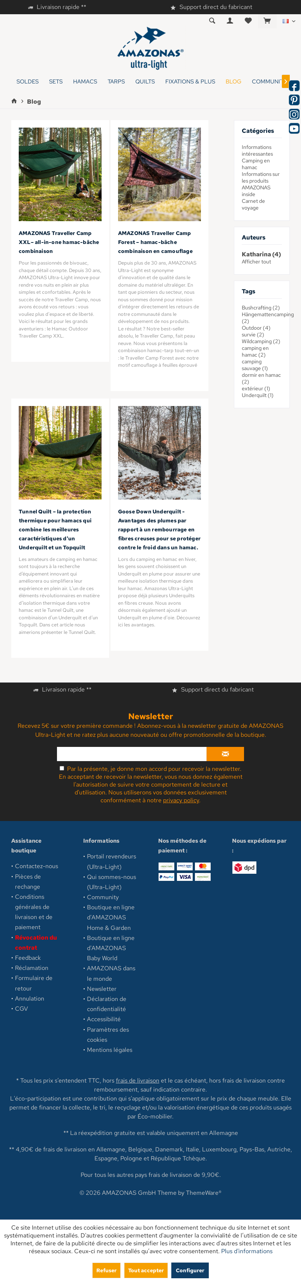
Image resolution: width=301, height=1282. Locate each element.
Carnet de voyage (253, 204)
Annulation (29, 998)
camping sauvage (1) (255, 365)
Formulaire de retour (33, 983)
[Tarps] (116, 81)
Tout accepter (146, 1270)
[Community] (269, 81)
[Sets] (56, 81)
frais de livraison (137, 1080)
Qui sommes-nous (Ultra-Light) (111, 882)
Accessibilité (104, 1019)
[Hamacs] (85, 81)
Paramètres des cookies (108, 1035)
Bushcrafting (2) (261, 307)
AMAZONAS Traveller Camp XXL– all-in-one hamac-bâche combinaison (59, 242)
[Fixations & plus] (190, 81)
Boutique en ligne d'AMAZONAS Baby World (111, 948)
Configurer (190, 1270)
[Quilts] (145, 81)
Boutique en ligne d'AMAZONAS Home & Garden (111, 917)
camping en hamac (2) (255, 351)
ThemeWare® (204, 1193)
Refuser (106, 1270)
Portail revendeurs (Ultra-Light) (111, 861)
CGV (21, 1009)
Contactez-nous (36, 866)
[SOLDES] (27, 81)
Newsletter (102, 989)
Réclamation (31, 968)
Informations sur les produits (261, 177)
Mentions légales (109, 1050)
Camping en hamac (256, 164)
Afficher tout (256, 261)
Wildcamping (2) (261, 341)
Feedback (28, 958)
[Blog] (233, 81)
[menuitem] (267, 21)
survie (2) (253, 334)
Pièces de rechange (28, 882)
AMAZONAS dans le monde (111, 973)
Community (103, 897)
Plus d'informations (247, 1251)
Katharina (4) (261, 254)
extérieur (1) (256, 388)
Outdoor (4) (256, 327)
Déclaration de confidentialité (106, 1004)
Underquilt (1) (258, 395)
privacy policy (181, 800)
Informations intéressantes (257, 150)
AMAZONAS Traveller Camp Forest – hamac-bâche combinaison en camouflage (155, 242)
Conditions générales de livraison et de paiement (33, 912)
